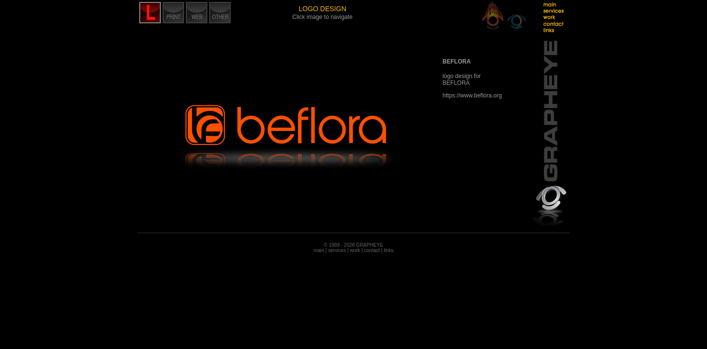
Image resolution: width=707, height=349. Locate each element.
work (355, 250)
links (388, 250)
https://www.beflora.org (472, 95)
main (319, 250)
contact (372, 250)
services (337, 250)
